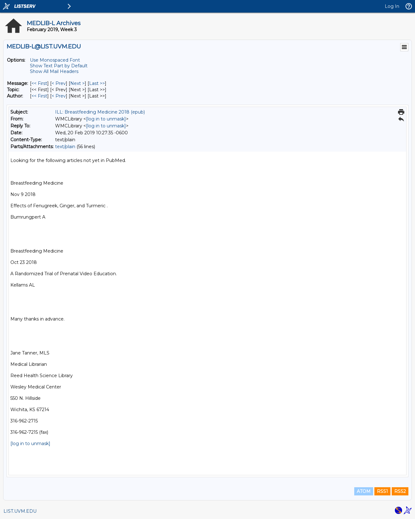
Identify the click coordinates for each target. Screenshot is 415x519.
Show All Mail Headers (54, 71)
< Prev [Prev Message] (59, 83)
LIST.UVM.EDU (20, 511)
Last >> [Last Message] (97, 83)
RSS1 (382, 491)
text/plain (65, 146)
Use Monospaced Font (55, 60)
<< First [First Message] (39, 83)
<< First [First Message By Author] (39, 96)
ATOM (364, 491)
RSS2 (400, 491)
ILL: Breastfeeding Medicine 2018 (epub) (100, 112)
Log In (392, 6)
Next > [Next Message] (77, 83)
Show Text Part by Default (59, 66)
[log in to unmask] (106, 119)
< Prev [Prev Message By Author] (59, 96)
